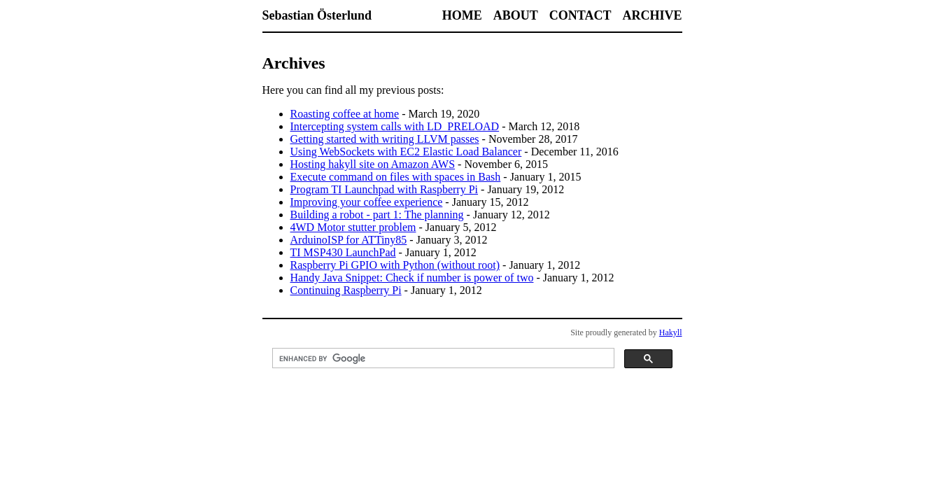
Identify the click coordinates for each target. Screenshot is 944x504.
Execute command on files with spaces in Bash (395, 177)
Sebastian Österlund (317, 15)
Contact (580, 15)
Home (462, 15)
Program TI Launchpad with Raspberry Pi (384, 189)
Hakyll (670, 332)
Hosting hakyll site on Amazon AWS (373, 164)
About (515, 15)
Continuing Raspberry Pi (346, 290)
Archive (652, 15)
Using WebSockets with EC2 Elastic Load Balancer (406, 152)
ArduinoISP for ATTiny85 (348, 240)
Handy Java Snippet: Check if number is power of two (412, 278)
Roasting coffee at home (345, 114)
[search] (442, 358)
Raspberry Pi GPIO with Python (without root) (395, 265)
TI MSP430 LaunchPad (343, 252)
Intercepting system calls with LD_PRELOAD (395, 126)
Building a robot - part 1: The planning (377, 214)
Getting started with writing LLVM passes (384, 139)
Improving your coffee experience (366, 202)
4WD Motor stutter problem (353, 227)
